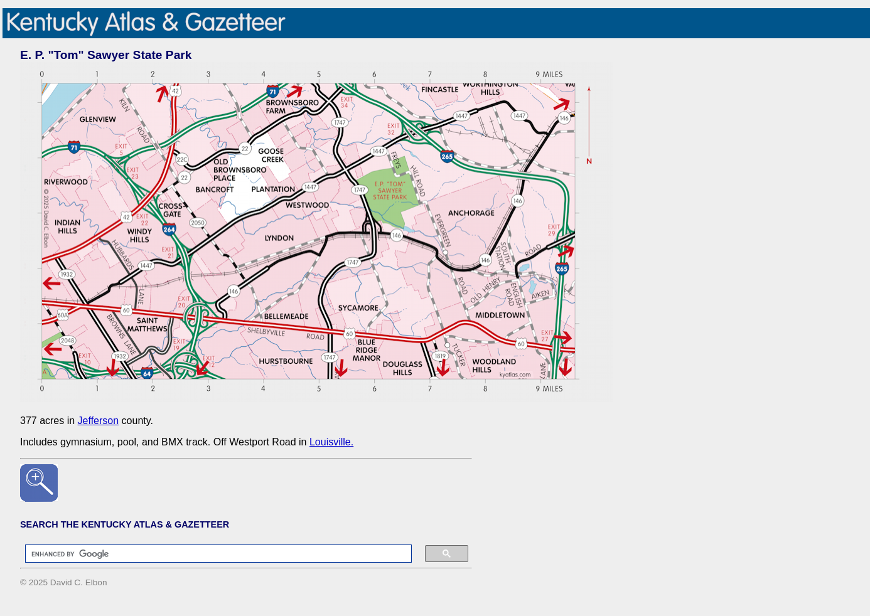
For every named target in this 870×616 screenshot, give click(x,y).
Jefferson (98, 420)
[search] (212, 554)
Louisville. (331, 442)
